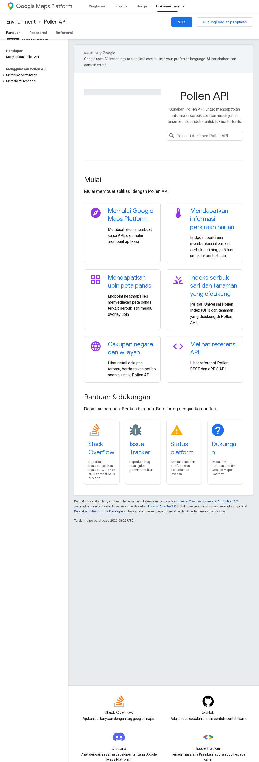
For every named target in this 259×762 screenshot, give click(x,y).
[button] (33, 75)
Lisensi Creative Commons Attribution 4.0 (208, 501)
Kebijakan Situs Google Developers (100, 511)
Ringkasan (97, 6)
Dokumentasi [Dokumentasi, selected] (167, 6)
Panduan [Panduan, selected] (13, 32)
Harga (142, 6)
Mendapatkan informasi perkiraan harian (212, 219)
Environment (21, 22)
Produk (121, 6)
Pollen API (55, 22)
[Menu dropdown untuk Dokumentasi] (185, 6)
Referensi (38, 32)
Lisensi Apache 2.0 (162, 506)
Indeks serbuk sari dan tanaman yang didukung (213, 286)
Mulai (182, 22)
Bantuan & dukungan (117, 397)
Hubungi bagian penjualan (225, 22)
